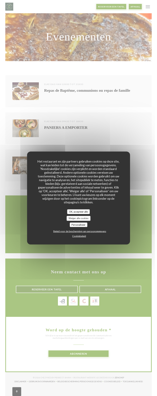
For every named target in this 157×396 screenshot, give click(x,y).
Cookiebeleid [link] (79, 236)
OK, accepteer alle (78, 211)
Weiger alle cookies (78, 218)
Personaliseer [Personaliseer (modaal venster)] (78, 224)
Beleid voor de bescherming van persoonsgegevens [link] (79, 231)
